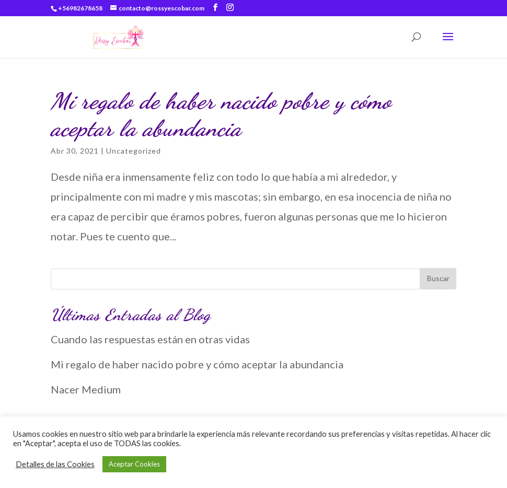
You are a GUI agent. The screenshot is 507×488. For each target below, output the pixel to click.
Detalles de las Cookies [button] (55, 464)
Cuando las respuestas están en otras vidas (150, 339)
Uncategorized (133, 150)
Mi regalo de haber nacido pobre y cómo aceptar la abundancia (221, 114)
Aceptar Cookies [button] (134, 464)
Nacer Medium (86, 389)
